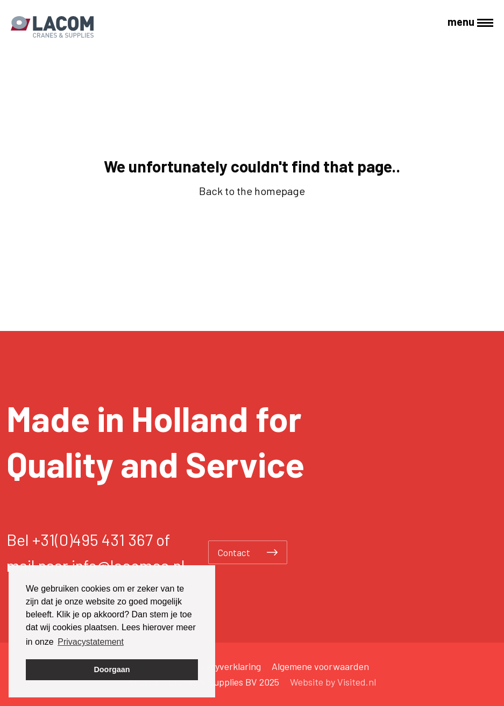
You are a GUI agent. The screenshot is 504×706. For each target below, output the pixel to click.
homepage (279, 190)
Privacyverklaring (225, 666)
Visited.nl (356, 682)
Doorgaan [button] (112, 669)
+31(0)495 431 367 (92, 539)
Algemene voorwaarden (320, 666)
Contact (248, 552)
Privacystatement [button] (91, 641)
